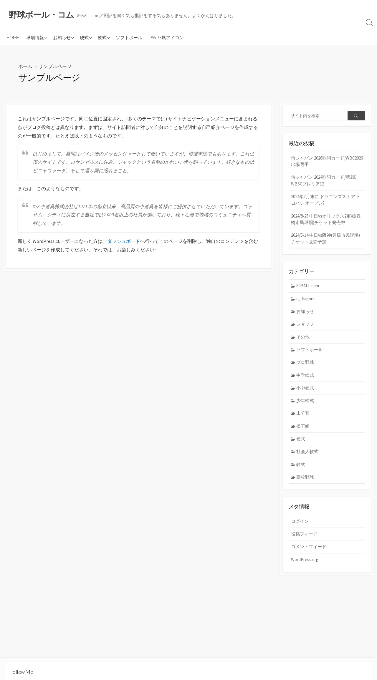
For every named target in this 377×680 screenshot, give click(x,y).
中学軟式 (305, 376)
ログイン (300, 523)
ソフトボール (129, 37)
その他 (303, 338)
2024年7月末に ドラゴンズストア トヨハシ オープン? (326, 200)
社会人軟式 (308, 453)
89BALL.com (308, 286)
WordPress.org (304, 561)
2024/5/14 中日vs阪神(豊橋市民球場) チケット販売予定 (325, 239)
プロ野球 (305, 363)
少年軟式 (305, 402)
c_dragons (306, 299)
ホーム (25, 66)
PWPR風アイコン (166, 37)
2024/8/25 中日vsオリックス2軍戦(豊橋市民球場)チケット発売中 (326, 220)
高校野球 (305, 479)
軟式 (102, 37)
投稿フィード (304, 536)
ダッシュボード (123, 241)
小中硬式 (305, 389)
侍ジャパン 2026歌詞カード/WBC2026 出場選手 (315, 161)
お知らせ (62, 37)
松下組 (303, 427)
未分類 (303, 415)
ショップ (305, 325)
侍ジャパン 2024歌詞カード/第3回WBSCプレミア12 (324, 181)
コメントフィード (308, 549)
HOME (12, 37)
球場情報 (35, 37)
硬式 (84, 37)
